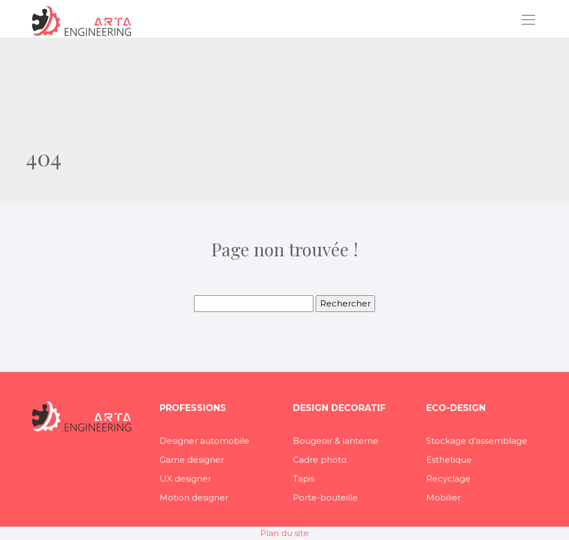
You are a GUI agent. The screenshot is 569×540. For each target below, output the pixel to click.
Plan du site (284, 533)
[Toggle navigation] (528, 21)
